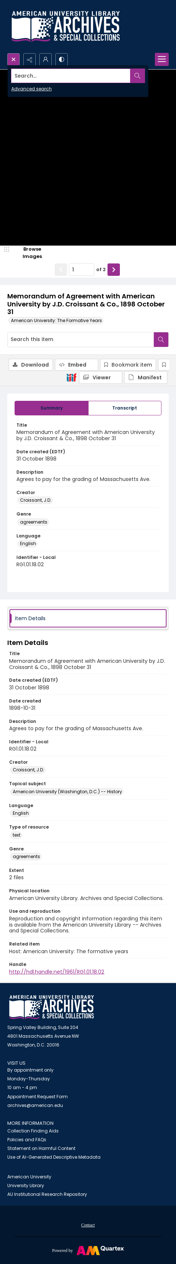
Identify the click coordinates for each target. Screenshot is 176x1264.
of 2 (101, 269)
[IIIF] (71, 377)
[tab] (51, 408)
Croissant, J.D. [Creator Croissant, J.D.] (35, 500)
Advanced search (31, 89)
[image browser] (27, 253)
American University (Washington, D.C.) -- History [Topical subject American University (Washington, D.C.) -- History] (67, 791)
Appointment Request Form (37, 1096)
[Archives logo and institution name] (65, 27)
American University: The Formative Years (56, 320)
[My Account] (45, 59)
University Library (25, 1185)
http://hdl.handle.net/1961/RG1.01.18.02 (56, 971)
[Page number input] (81, 269)
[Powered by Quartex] (88, 1250)
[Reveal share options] (29, 59)
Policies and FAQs (26, 1139)
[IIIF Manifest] (146, 377)
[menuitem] (88, 1224)
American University (29, 1177)
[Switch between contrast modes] (61, 59)
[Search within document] (161, 339)
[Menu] (162, 59)
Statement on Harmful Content (41, 1148)
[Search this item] (81, 339)
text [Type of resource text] (16, 835)
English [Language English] (28, 543)
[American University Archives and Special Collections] (51, 1007)
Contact (88, 1225)
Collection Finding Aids (33, 1131)
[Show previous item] (61, 269)
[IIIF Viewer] (100, 377)
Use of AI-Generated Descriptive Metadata (54, 1157)
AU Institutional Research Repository (47, 1194)
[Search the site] (71, 76)
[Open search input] (13, 59)
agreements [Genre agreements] (33, 522)
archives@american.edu (35, 1105)
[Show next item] (113, 269)
